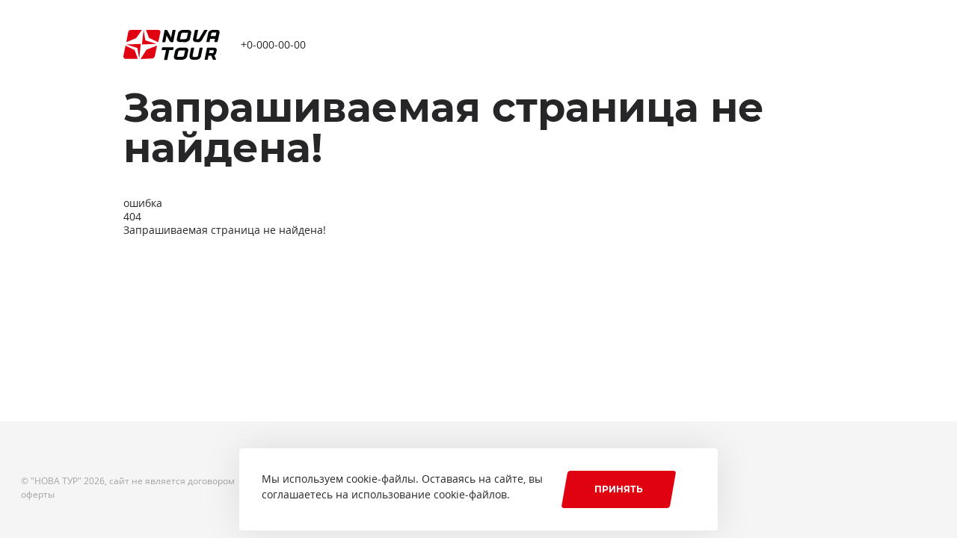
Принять (618, 489)
